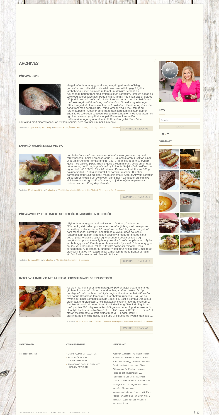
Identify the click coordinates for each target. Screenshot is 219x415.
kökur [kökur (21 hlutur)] (133, 380)
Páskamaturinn (29, 76)
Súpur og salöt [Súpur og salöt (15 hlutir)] (129, 400)
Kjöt (78, 190)
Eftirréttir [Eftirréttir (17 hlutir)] (136, 361)
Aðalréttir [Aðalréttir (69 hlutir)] (117, 354)
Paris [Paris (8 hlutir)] (148, 392)
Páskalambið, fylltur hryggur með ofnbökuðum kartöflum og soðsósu (65, 214)
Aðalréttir (57, 128)
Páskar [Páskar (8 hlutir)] (116, 396)
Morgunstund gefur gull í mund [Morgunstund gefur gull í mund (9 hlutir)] (126, 392)
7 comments (148, 321)
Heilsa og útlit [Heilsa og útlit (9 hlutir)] (119, 373)
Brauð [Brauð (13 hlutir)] (145, 357)
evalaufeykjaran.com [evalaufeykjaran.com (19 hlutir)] (129, 365)
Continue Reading (136, 128)
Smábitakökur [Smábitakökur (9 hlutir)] (127, 396)
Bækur (85, 413)
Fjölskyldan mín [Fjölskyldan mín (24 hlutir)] (120, 369)
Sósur (101, 190)
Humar (65, 128)
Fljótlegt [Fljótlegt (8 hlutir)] (131, 369)
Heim (53, 413)
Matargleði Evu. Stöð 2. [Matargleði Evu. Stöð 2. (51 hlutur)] (138, 384)
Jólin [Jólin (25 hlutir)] (132, 377)
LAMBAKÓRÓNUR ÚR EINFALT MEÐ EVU (41, 145)
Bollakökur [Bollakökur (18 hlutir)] (129, 357)
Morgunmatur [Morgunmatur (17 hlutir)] (128, 388)
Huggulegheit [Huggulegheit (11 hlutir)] (119, 377)
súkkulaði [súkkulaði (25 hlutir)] (117, 400)
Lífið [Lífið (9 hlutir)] (148, 380)
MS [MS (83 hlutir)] (143, 392)
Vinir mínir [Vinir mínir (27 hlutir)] (117, 403)
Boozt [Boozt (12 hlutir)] (138, 357)
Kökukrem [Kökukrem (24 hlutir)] (125, 380)
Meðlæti (94, 190)
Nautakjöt (95, 128)
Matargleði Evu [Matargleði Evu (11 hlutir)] (119, 384)
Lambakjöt (85, 128)
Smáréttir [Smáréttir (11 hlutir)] (138, 396)
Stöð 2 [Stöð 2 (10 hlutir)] (147, 396)
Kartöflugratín (117, 321)
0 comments (115, 128)
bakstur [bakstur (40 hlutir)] (147, 354)
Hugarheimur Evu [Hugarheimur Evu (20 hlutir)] (134, 373)
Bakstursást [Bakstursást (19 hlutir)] (118, 357)
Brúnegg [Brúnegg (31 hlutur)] (127, 361)
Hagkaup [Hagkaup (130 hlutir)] (141, 369)
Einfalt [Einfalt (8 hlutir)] (115, 365)
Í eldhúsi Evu (74, 128)
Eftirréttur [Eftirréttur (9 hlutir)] (146, 361)
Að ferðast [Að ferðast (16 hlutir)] (137, 354)
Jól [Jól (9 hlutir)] (127, 377)
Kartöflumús (71, 190)
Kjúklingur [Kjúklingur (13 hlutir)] (140, 377)
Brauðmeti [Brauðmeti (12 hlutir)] (117, 361)
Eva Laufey (46, 128)
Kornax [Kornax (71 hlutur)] (116, 380)
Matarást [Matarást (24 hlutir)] (117, 388)
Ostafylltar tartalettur (82, 354)
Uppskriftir (109, 190)
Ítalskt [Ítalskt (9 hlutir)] (126, 403)
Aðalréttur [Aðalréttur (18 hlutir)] (126, 354)
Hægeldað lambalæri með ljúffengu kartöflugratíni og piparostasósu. (66, 278)
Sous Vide (104, 128)
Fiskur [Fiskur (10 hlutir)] (143, 365)
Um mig (61, 413)
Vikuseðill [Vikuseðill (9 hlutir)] (141, 400)
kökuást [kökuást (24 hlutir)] (141, 380)
